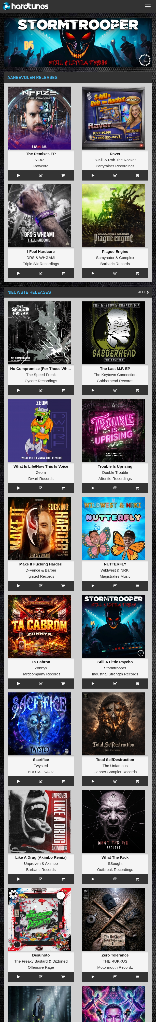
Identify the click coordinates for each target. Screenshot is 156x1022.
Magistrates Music (115, 576)
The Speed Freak (41, 374)
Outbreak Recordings (115, 869)
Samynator (105, 257)
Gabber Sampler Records (115, 772)
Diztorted (60, 961)
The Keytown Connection (115, 374)
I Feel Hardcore (41, 251)
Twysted (41, 766)
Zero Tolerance (115, 955)
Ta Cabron (41, 662)
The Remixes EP (41, 154)
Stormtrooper (115, 668)
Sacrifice (41, 759)
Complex (126, 257)
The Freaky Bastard (31, 961)
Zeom (41, 472)
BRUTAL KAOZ (41, 772)
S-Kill (99, 160)
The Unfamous (115, 766)
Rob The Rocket (122, 160)
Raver (115, 154)
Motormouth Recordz (115, 967)
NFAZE (41, 160)
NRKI (125, 570)
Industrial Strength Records (115, 674)
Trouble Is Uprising (115, 466)
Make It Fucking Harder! (41, 564)
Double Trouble (115, 472)
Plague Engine (115, 251)
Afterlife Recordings (115, 478)
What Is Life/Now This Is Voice (40, 466)
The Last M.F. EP (115, 368)
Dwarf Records (40, 478)
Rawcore (40, 166)
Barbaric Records (115, 264)
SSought (115, 863)
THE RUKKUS (115, 961)
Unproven (32, 863)
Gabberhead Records (115, 381)
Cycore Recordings (41, 381)
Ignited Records (40, 576)
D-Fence (32, 570)
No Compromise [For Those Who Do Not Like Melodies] (60, 368)
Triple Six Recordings (41, 264)
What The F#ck (115, 857)
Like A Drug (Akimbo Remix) (40, 857)
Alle (143, 292)
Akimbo (51, 863)
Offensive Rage (41, 967)
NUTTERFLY (115, 564)
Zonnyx (41, 668)
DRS (30, 257)
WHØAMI (47, 257)
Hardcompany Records (40, 674)
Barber (50, 570)
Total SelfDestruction (115, 759)
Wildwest (108, 570)
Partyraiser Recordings (115, 166)
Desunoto (41, 955)
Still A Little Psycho (115, 662)
